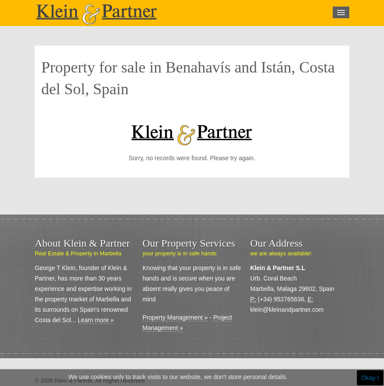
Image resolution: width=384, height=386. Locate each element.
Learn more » (96, 320)
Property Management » (175, 317)
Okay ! (370, 377)
